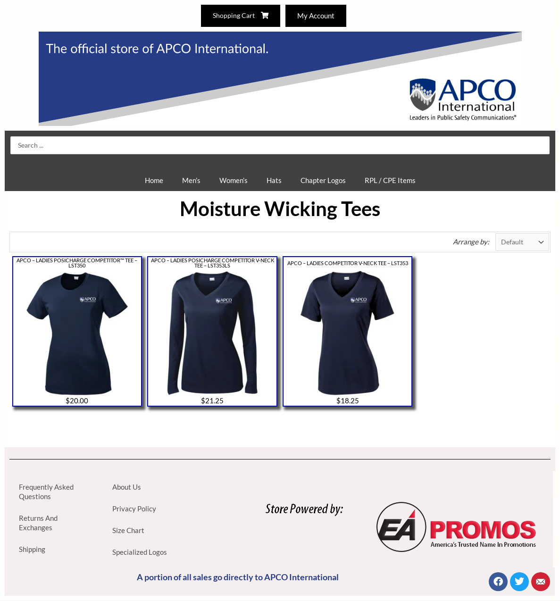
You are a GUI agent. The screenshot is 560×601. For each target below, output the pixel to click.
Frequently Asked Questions (46, 492)
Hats (274, 180)
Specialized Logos (139, 552)
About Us (126, 487)
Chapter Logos (323, 180)
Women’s (233, 180)
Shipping (32, 549)
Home (154, 180)
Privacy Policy (134, 509)
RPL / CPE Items (390, 180)
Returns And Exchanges (38, 523)
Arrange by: (469, 242)
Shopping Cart (239, 15)
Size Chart (128, 530)
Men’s (191, 180)
